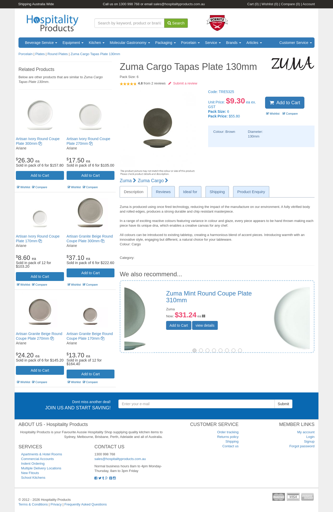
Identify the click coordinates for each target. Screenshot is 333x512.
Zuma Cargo (153, 180)
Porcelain (190, 43)
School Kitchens (33, 478)
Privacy (56, 504)
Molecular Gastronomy (130, 43)
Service (213, 43)
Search (176, 23)
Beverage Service (41, 43)
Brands (233, 43)
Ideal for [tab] (190, 191)
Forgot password (302, 446)
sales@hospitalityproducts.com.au (179, 4)
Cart (253, 4)
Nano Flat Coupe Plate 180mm (248, 293)
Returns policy (228, 437)
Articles (254, 43)
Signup (309, 441)
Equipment (73, 43)
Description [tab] (133, 191)
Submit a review (182, 83)
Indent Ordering (32, 463)
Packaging (165, 43)
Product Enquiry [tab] (251, 191)
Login (310, 437)
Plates (40, 54)
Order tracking (228, 432)
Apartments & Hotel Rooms (41, 454)
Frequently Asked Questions (86, 504)
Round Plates (58, 54)
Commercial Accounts (37, 459)
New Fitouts (30, 473)
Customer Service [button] (295, 43)
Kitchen (97, 43)
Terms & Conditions (33, 504)
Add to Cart (40, 175)
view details (243, 319)
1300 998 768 (129, 4)
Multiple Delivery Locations (41, 468)
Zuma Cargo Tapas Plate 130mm (95, 54)
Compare (290, 4)
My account (306, 432)
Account (309, 4)
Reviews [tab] (163, 191)
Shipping (232, 441)
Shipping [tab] (217, 191)
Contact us (230, 446)
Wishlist (269, 4)
